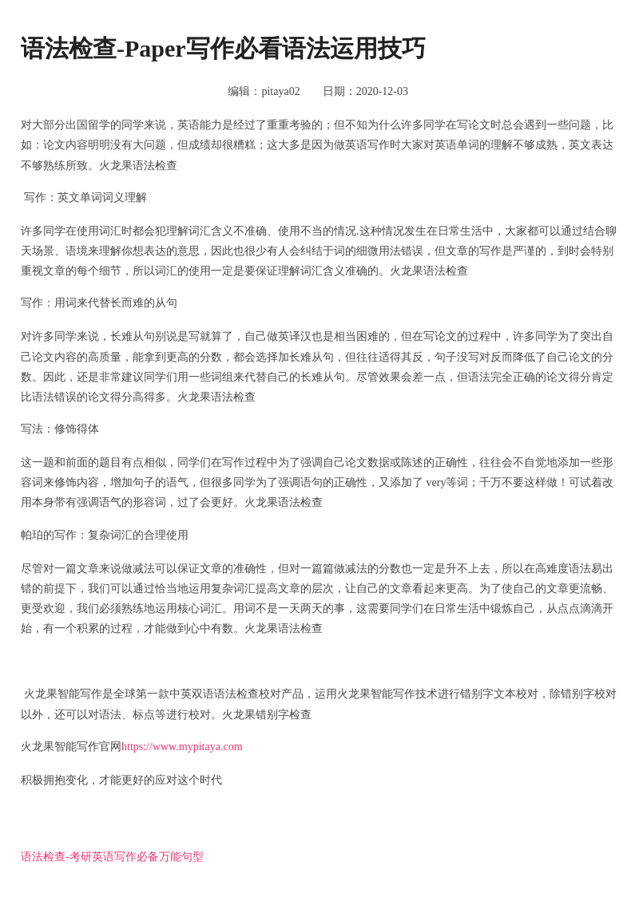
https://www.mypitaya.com (182, 747)
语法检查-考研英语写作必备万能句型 (112, 857)
